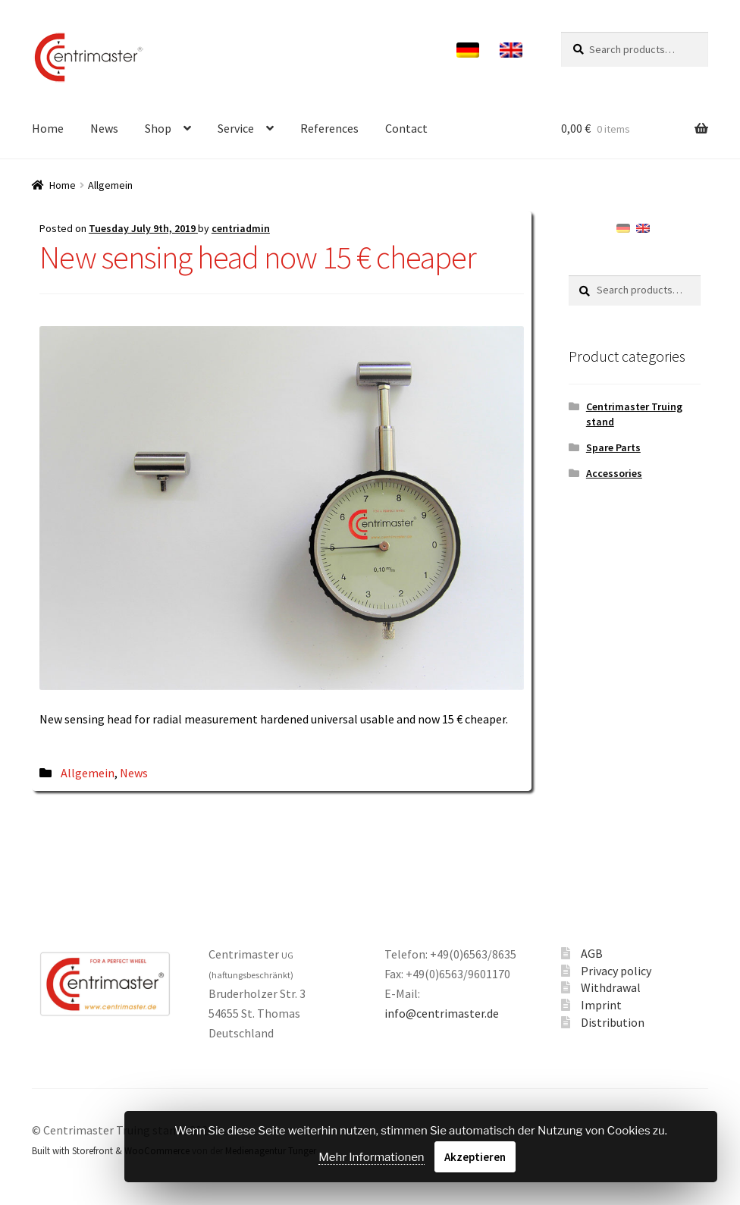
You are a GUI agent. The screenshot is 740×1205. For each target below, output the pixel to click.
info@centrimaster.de (441, 1013)
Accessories (614, 473)
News (104, 128)
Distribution (612, 1022)
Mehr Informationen (371, 1157)
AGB (592, 953)
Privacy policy (616, 970)
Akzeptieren (475, 1157)
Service (236, 128)
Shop (158, 128)
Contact (406, 128)
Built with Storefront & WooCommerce (111, 1150)
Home (48, 128)
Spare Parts (613, 447)
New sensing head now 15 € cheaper (257, 257)
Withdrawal (611, 987)
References (329, 128)
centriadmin (241, 228)
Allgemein (87, 772)
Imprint (601, 1004)
